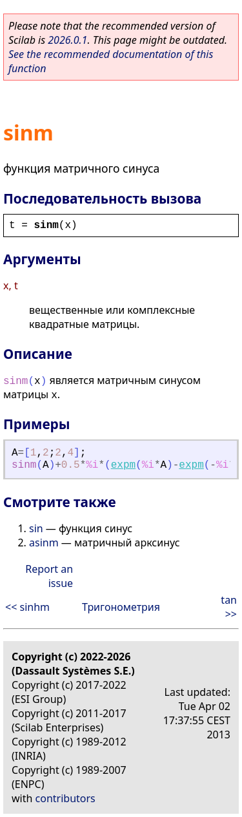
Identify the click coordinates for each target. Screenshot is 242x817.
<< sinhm (27, 607)
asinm (44, 542)
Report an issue (49, 576)
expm (123, 465)
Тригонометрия (121, 607)
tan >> (229, 607)
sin (36, 528)
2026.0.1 (67, 40)
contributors (65, 798)
